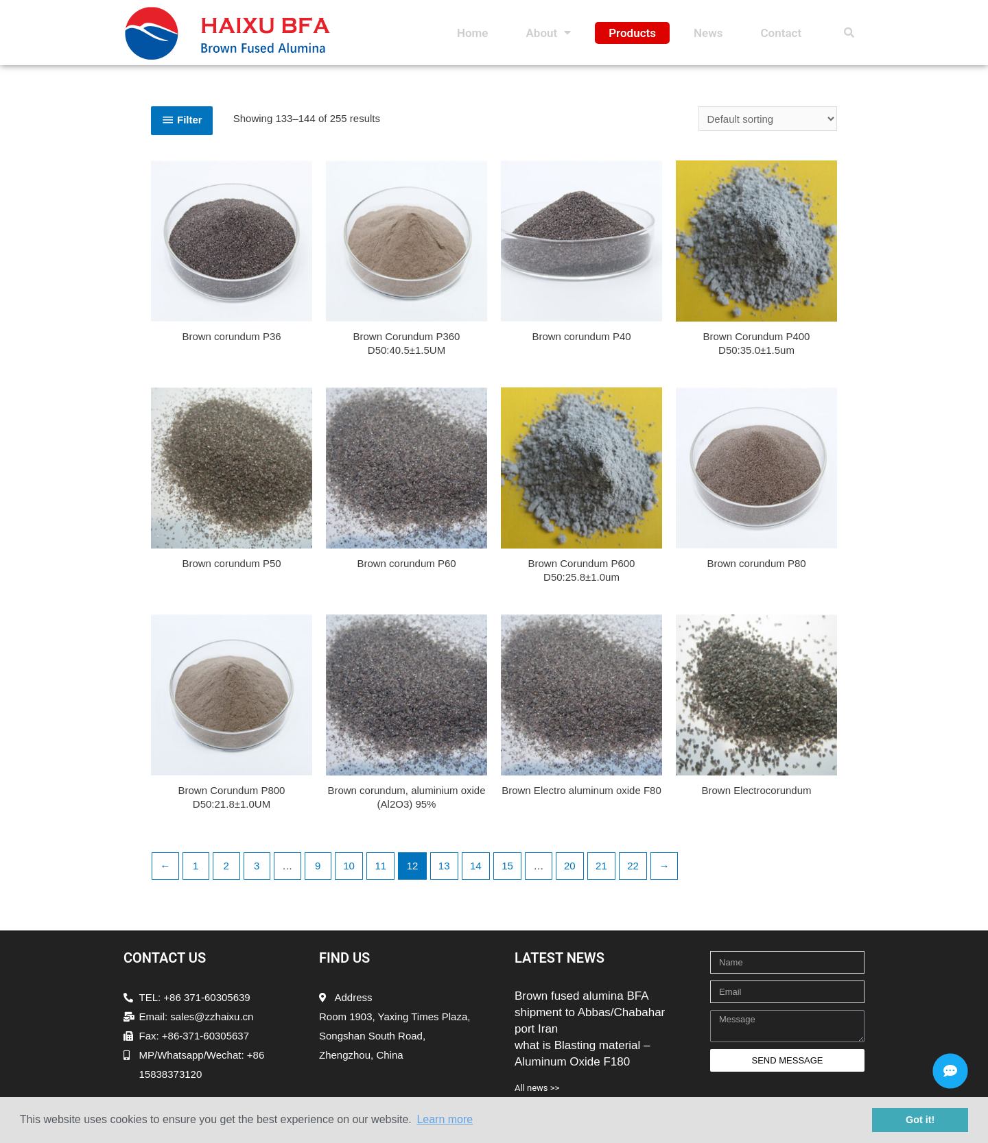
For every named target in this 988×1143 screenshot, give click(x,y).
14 (476, 865)
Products (632, 33)
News (708, 33)
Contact (780, 33)
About (548, 33)
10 (349, 865)
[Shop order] (767, 118)
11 (380, 865)
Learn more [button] (444, 1119)
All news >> (537, 1088)
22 (633, 865)
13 (444, 865)
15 (507, 865)
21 (601, 865)
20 (570, 865)
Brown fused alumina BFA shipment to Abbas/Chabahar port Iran (590, 1012)
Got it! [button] (920, 1119)
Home (473, 33)
